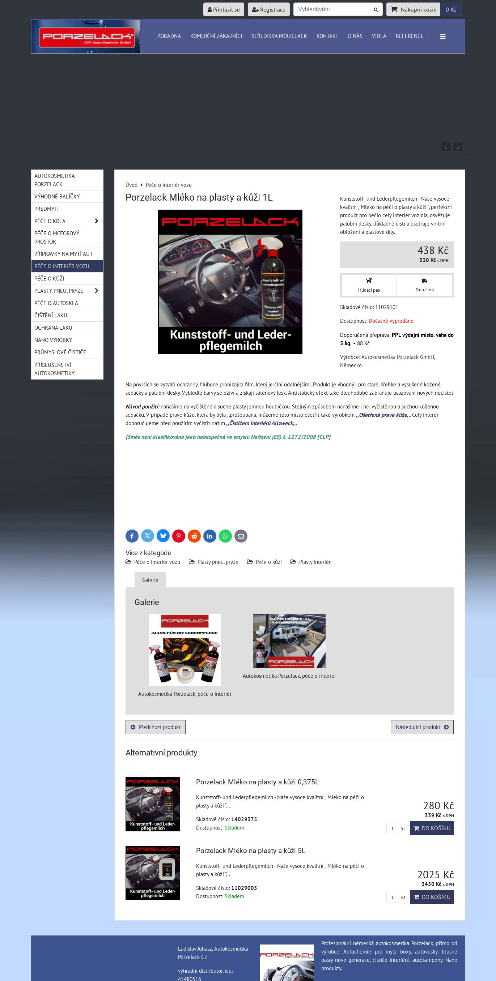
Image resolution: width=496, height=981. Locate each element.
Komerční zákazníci (216, 35)
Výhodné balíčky (57, 196)
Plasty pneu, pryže (218, 561)
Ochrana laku (53, 327)
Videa (379, 35)
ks (395, 829)
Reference (410, 35)
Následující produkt (422, 727)
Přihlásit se (224, 9)
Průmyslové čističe (60, 352)
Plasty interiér (315, 561)
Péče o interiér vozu (157, 561)
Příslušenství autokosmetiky (54, 369)
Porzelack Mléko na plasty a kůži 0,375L (257, 782)
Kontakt (327, 35)
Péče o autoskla (56, 303)
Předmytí (46, 208)
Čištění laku (50, 315)
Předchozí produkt (156, 727)
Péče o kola (68, 221)
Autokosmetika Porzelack (54, 180)
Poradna (169, 35)
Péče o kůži (269, 561)
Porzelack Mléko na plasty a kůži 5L (250, 851)
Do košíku (432, 828)
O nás (355, 35)
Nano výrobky (53, 339)
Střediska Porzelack (279, 35)
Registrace (268, 9)
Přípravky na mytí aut (63, 253)
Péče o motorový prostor (56, 237)
